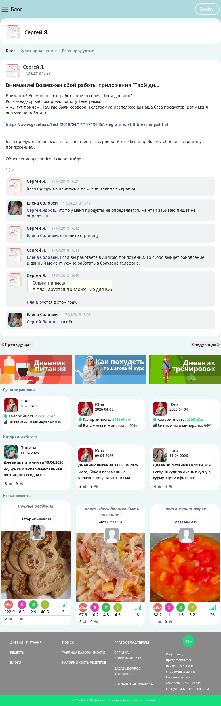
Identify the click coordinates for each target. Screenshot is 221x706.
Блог (10, 50)
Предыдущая (16, 344)
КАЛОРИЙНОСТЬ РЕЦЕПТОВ (84, 662)
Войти (207, 9)
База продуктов (78, 50)
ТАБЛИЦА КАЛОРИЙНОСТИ (83, 652)
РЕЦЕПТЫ (17, 652)
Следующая (206, 344)
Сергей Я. (36, 32)
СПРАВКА (121, 652)
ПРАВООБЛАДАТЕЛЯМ (131, 642)
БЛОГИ (15, 662)
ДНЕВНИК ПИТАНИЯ (26, 642)
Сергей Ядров (41, 210)
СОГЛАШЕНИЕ (125, 684)
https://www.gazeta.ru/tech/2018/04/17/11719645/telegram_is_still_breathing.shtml (87, 124)
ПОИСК (68, 642)
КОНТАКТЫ (123, 674)
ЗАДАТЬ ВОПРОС (127, 668)
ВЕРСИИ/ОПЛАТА (127, 658)
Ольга (40, 283)
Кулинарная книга (39, 50)
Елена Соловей (42, 203)
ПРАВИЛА (145, 684)
